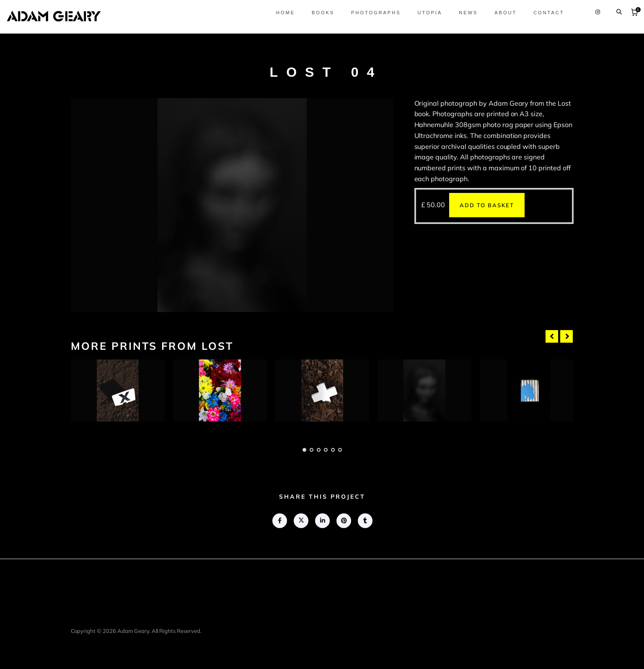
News (461, 12)
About (498, 12)
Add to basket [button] (487, 205)
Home (278, 12)
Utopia (422, 12)
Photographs (368, 12)
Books (315, 12)
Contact (541, 12)
